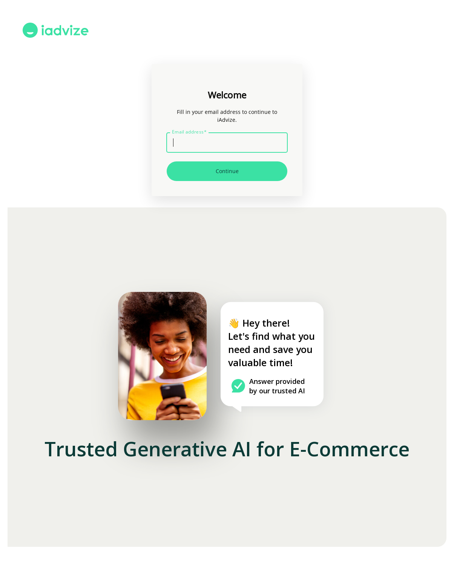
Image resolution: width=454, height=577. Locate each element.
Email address (189, 132)
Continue (227, 171)
